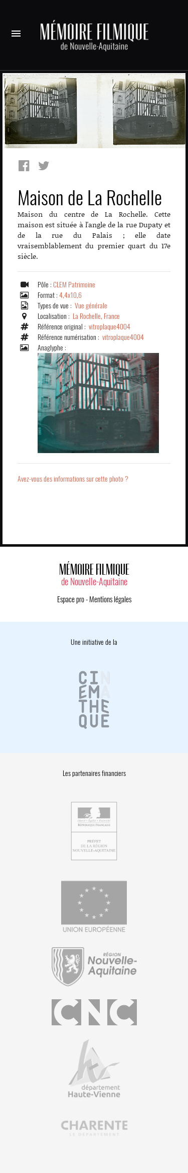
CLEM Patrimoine (74, 284)
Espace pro (70, 599)
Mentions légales (110, 599)
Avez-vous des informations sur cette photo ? (73, 479)
